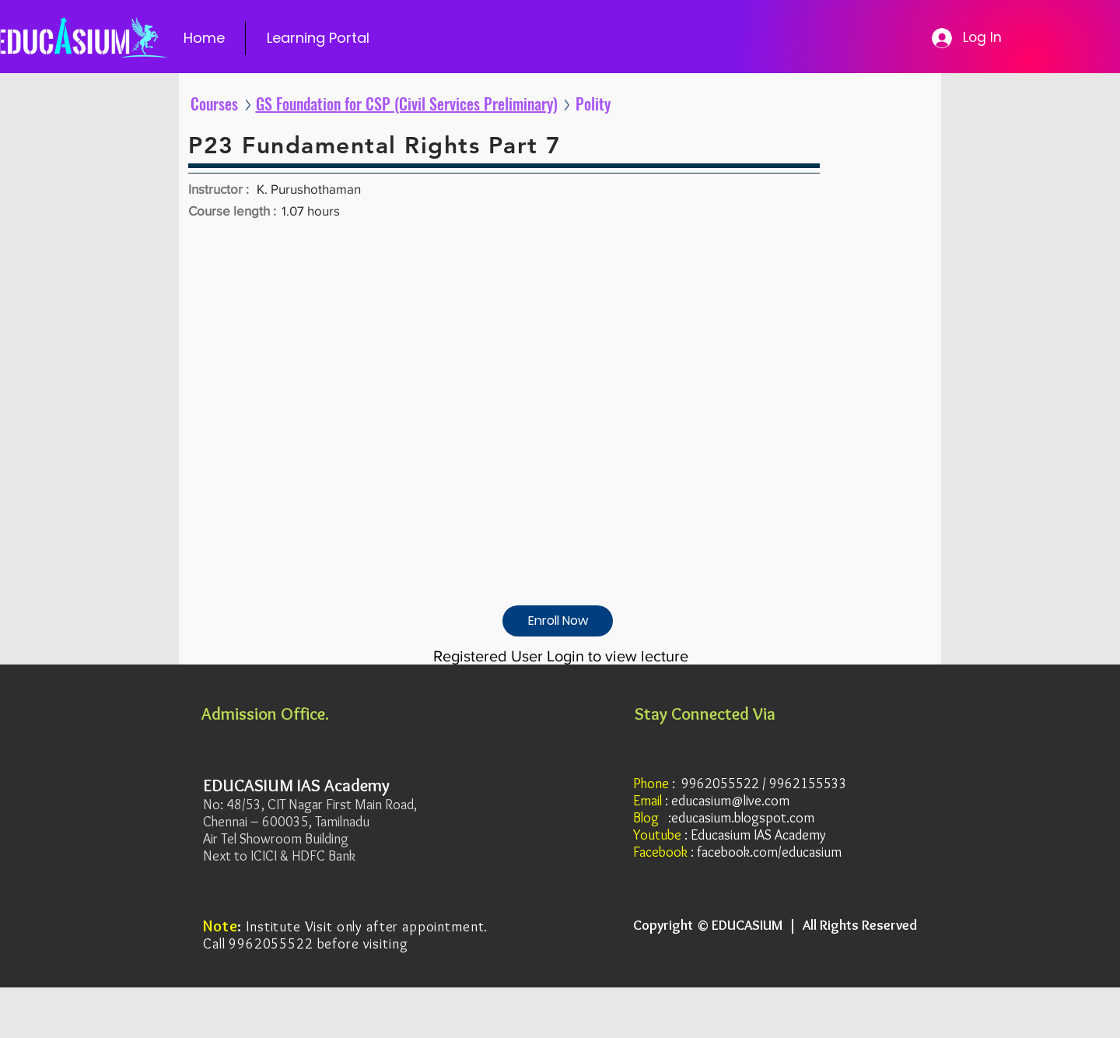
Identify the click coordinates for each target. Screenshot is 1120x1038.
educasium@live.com (730, 800)
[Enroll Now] (557, 620)
